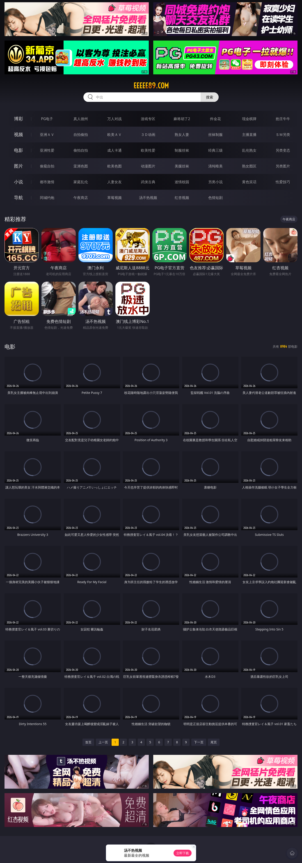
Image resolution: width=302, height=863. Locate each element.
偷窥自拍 (47, 166)
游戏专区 (148, 118)
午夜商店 (80, 197)
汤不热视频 (148, 197)
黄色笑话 (249, 181)
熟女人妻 (182, 134)
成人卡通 (114, 150)
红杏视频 (182, 197)
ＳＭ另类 (283, 134)
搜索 (209, 97)
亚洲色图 (80, 166)
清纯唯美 (215, 166)
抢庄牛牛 (283, 118)
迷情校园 (182, 181)
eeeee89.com (151, 85)
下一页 (199, 742)
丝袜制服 (215, 134)
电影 (18, 150)
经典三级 (215, 150)
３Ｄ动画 (148, 134)
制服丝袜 (182, 150)
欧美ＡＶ (114, 134)
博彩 (18, 119)
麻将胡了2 (182, 118)
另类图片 (283, 166)
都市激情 (47, 181)
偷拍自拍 (80, 150)
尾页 (213, 742)
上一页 (103, 742)
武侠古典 (148, 181)
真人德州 (80, 118)
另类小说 (215, 181)
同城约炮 (47, 197)
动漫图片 (148, 166)
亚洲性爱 (47, 150)
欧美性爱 (148, 150)
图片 (18, 166)
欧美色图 (114, 166)
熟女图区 (249, 166)
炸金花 (215, 118)
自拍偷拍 (80, 134)
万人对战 (114, 118)
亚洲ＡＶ (47, 134)
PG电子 (47, 118)
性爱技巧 (283, 181)
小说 (18, 182)
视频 (18, 134)
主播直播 (249, 134)
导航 (18, 197)
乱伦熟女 (249, 150)
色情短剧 (215, 197)
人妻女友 (114, 181)
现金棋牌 (249, 118)
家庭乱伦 (80, 181)
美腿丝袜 (182, 166)
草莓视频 (114, 197)
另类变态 (283, 150)
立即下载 (182, 853)
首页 (88, 742)
